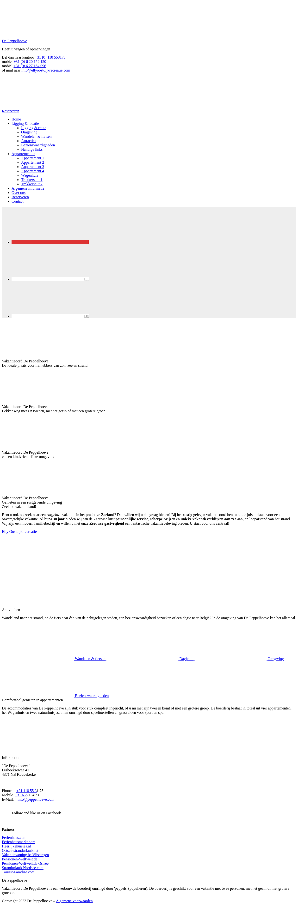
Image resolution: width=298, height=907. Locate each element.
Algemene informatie (28, 188)
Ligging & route (33, 128)
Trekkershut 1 (32, 180)
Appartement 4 (32, 171)
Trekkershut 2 (32, 184)
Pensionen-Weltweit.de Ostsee (25, 863)
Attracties (28, 141)
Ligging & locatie (25, 123)
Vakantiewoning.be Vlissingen (25, 855)
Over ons (18, 193)
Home (16, 119)
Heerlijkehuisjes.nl (16, 846)
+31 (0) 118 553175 (50, 57)
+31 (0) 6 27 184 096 (29, 66)
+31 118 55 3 (26, 791)
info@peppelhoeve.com (36, 799)
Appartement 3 (32, 167)
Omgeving (29, 132)
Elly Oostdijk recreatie (19, 531)
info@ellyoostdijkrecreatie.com (45, 70)
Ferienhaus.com (14, 837)
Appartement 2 (32, 162)
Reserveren (20, 197)
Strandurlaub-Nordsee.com (22, 868)
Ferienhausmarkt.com (18, 842)
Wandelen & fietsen (36, 136)
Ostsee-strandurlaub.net (20, 850)
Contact (18, 201)
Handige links (32, 149)
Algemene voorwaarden (74, 901)
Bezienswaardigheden (38, 145)
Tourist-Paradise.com (18, 872)
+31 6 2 (21, 795)
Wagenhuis (29, 175)
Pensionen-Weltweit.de (19, 859)
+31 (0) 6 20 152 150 (29, 62)
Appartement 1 (32, 158)
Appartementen (23, 154)
